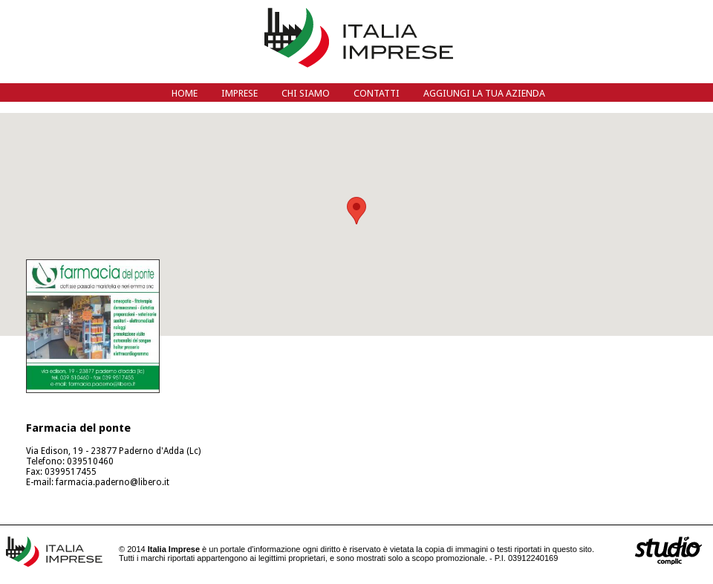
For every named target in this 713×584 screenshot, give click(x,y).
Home (185, 93)
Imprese (239, 93)
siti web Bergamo (668, 550)
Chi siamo (305, 93)
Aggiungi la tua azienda (484, 93)
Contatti (377, 93)
